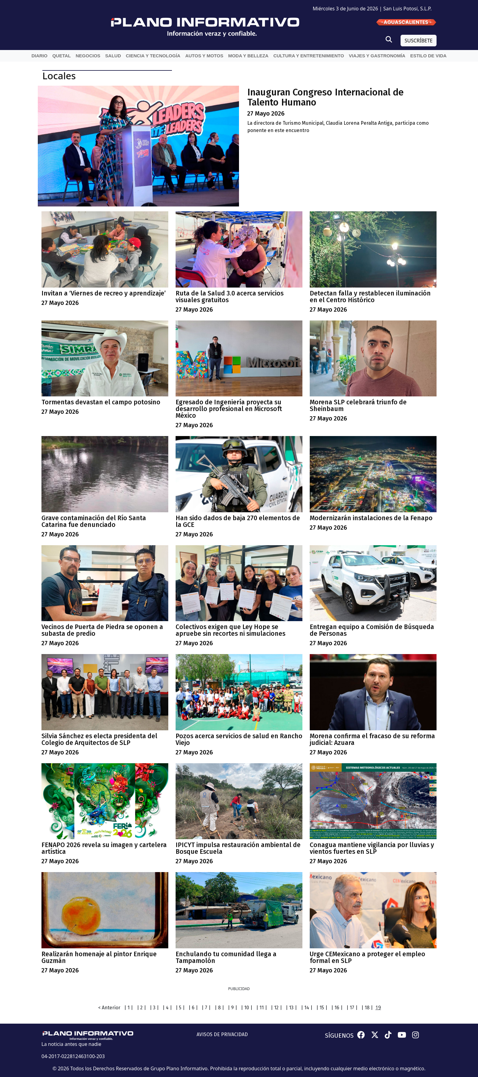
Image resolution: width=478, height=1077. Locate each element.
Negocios (88, 55)
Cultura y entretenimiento (308, 55)
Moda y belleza (248, 55)
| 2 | (141, 1008)
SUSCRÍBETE (419, 40)
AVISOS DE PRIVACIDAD (222, 1034)
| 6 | (193, 1008)
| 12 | (276, 1008)
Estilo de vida (428, 55)
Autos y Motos (204, 55)
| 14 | (306, 1008)
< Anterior (109, 1008)
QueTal (61, 55)
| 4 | (167, 1008)
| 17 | (352, 1008)
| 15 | (321, 1008)
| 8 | (219, 1008)
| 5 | (180, 1008)
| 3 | (154, 1008)
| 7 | (206, 1008)
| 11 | (261, 1008)
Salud (113, 55)
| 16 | (337, 1008)
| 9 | (232, 1008)
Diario (39, 55)
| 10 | (246, 1008)
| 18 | (367, 1008)
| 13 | (291, 1008)
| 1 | (128, 1008)
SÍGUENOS (339, 1035)
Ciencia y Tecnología (153, 55)
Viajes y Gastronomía (377, 55)
